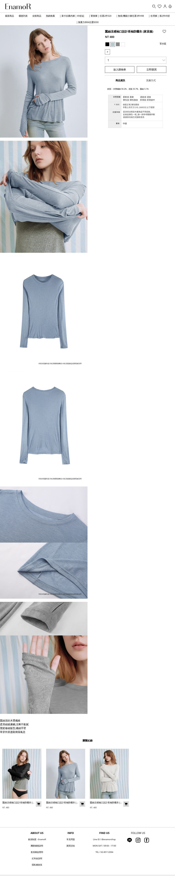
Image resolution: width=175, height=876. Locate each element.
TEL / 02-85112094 (104, 852)
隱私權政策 (37, 864)
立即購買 (151, 69)
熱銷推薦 (50, 15)
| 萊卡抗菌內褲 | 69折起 (72, 15)
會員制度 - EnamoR (37, 839)
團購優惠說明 (37, 845)
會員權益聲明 (37, 852)
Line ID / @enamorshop (104, 839)
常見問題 (71, 839)
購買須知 (71, 845)
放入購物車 (119, 69)
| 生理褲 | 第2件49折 (159, 15)
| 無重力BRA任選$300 (87, 22)
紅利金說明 (37, 858)
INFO (71, 833)
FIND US (104, 833)
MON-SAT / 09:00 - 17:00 (104, 845)
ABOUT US (37, 833)
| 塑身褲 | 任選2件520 (100, 15)
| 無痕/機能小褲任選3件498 (130, 15)
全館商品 (36, 15)
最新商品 (9, 15)
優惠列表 (23, 15)
